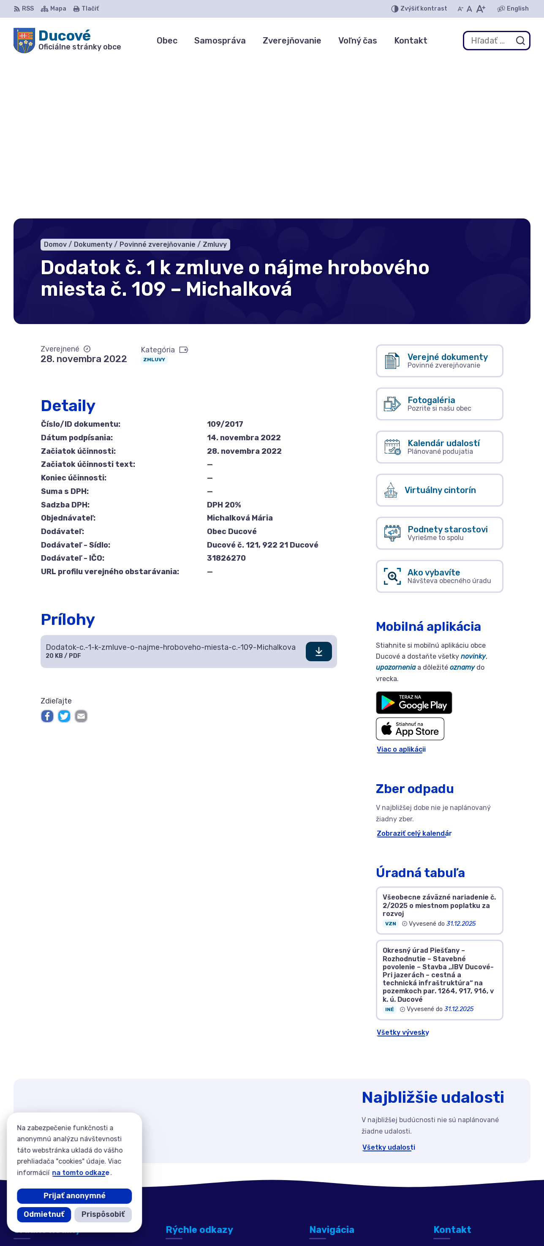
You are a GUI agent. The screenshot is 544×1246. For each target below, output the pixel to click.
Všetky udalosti (388, 989)
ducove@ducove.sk (466, 1177)
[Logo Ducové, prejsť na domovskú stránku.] (67, 40)
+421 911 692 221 (462, 1168)
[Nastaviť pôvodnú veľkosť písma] (469, 9)
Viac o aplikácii (401, 591)
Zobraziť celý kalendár (414, 675)
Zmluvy (154, 201)
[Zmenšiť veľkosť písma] (460, 9)
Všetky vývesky (403, 874)
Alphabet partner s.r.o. (271, 1223)
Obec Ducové (393, 1223)
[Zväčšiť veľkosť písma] (480, 9)
